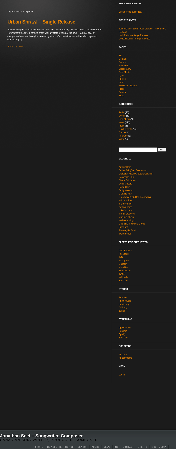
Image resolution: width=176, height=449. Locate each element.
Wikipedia (123, 277)
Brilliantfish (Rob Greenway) (132, 170)
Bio (116, 447)
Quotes (122, 132)
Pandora (123, 331)
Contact (128, 447)
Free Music (124, 72)
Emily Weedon (126, 190)
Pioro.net (123, 227)
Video (121, 139)
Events (143, 447)
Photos (122, 79)
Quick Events (125, 129)
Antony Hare (125, 167)
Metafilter (123, 267)
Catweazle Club (126, 177)
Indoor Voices (125, 200)
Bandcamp (124, 304)
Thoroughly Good (127, 230)
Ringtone (123, 135)
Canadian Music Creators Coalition (136, 173)
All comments (125, 358)
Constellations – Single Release (134, 38)
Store (39, 447)
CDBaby (123, 307)
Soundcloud (124, 270)
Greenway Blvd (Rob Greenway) (135, 197)
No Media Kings (127, 220)
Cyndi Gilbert (125, 183)
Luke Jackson (125, 210)
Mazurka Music (126, 217)
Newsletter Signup (60, 447)
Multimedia (159, 447)
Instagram (124, 260)
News (107, 447)
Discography (125, 69)
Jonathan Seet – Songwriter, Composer (41, 435)
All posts (123, 354)
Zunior (122, 311)
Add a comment (15, 46)
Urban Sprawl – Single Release (41, 22)
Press (96, 447)
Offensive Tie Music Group (132, 223)
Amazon (123, 297)
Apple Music (125, 301)
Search (83, 447)
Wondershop (125, 233)
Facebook (124, 254)
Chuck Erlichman (127, 180)
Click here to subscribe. (130, 12)
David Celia (124, 187)
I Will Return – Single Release (133, 35)
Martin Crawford (127, 213)
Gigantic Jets (125, 193)
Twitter (122, 274)
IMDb (121, 257)
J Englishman (125, 203)
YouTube (123, 280)
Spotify (122, 334)
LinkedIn (123, 264)
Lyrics (121, 75)
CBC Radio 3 (125, 250)
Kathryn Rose (125, 207)
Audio (121, 112)
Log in (122, 374)
